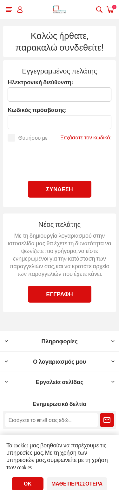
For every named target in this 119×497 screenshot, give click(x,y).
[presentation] (59, 160)
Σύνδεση (59, 189)
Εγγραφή (59, 294)
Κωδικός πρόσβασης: (37, 110)
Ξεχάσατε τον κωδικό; (85, 137)
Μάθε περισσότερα (76, 483)
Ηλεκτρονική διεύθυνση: (40, 82)
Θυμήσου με (32, 137)
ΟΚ (27, 483)
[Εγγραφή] (51, 420)
